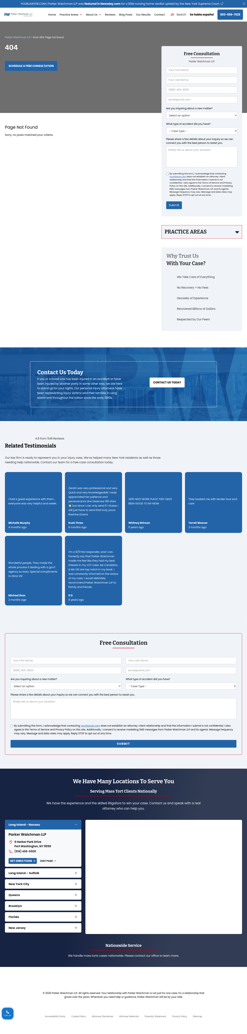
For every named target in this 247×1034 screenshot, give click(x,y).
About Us (93, 14)
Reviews (110, 14)
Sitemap (197, 1016)
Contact (159, 14)
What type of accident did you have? (188, 124)
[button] (178, 14)
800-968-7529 (230, 14)
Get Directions (21, 861)
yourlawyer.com (178, 176)
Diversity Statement (155, 1016)
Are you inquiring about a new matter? (189, 108)
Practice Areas (71, 14)
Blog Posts (125, 14)
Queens (14, 895)
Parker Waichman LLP (18, 37)
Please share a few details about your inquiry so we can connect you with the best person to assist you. (199, 141)
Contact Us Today (167, 382)
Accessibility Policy (55, 1016)
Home (52, 14)
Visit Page (46, 861)
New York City (19, 884)
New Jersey (17, 928)
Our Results (143, 14)
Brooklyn (15, 906)
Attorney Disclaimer (102, 1016)
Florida (14, 917)
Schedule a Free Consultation (31, 66)
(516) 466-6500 (22, 851)
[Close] (244, 4)
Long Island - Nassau (24, 825)
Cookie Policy (78, 1016)
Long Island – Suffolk (24, 873)
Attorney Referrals (129, 1016)
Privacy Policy (179, 1016)
